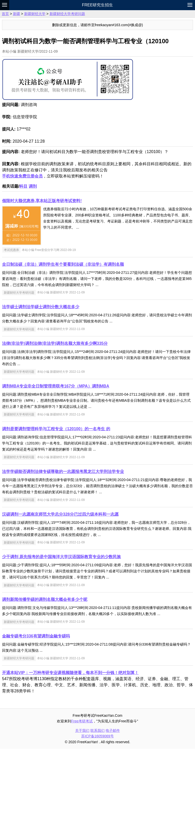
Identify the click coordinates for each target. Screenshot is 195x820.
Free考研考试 (82, 792)
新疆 (16, 14)
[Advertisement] (97, 208)
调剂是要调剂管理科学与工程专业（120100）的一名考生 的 (56, 500)
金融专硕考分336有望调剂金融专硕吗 (36, 707)
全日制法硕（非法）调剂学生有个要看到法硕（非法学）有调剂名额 (63, 335)
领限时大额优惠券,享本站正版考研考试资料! (42, 272)
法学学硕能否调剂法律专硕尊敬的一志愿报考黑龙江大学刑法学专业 (63, 543)
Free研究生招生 (97, 5)
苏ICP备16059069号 (97, 807)
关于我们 (82, 802)
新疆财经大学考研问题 (67, 14)
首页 (5, 14)
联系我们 (97, 802)
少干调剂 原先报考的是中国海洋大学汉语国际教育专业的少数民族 (61, 628)
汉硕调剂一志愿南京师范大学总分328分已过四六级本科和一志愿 (60, 585)
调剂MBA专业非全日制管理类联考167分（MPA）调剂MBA (55, 457)
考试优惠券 (11, 321)
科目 (23, 257)
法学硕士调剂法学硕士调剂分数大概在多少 (40, 378)
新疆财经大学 (34, 14)
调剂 (33, 257)
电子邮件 (113, 802)
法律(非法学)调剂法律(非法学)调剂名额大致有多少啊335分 (55, 414)
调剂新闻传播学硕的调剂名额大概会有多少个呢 (44, 670)
